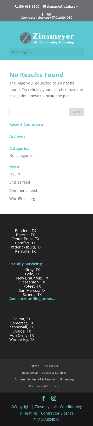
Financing (67, 379)
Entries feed (19, 182)
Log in (14, 173)
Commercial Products (44, 386)
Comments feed (23, 190)
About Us (51, 366)
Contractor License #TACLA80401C (46, 18)
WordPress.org (22, 198)
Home (35, 366)
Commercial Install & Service (35, 379)
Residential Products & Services (44, 373)
